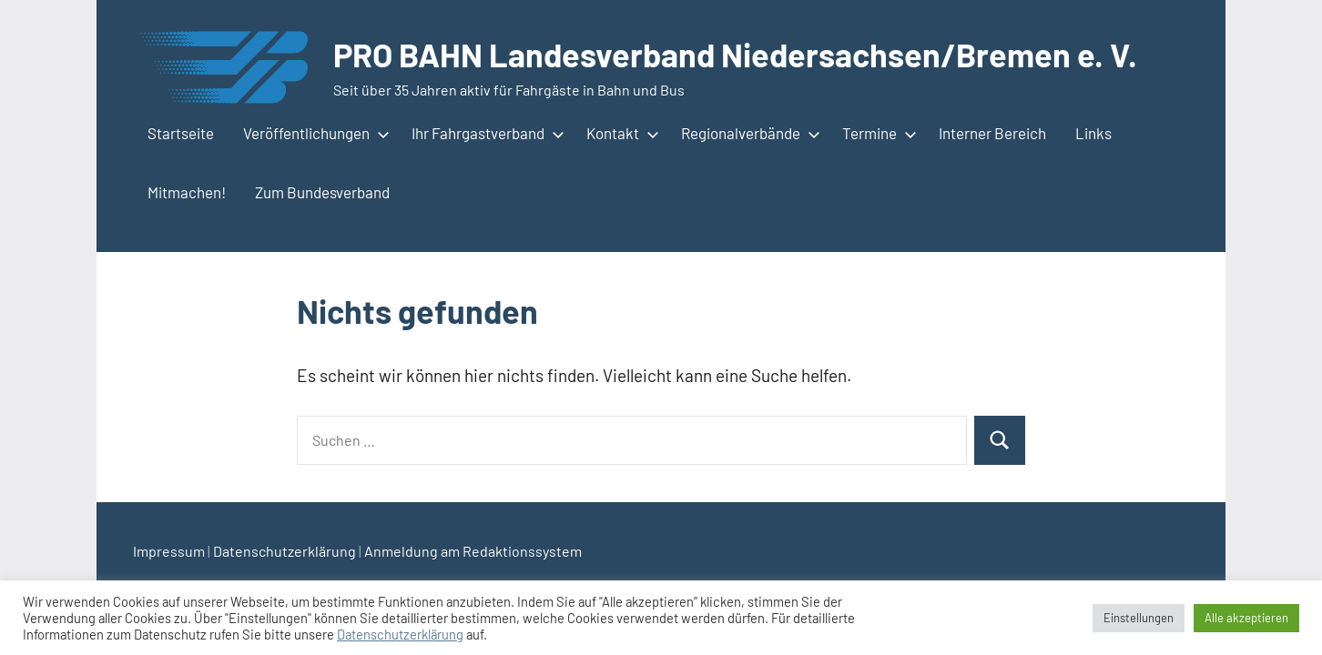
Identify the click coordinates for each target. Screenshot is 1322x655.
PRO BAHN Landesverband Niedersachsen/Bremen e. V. (735, 54)
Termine (876, 133)
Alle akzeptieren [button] (1246, 617)
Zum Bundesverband (322, 192)
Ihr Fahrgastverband (484, 133)
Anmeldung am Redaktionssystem (473, 550)
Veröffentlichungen (312, 133)
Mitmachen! (186, 192)
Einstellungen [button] (1138, 617)
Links (1093, 133)
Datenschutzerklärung (284, 550)
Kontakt (619, 133)
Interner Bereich (992, 133)
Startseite (180, 133)
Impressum (169, 550)
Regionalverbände (747, 133)
